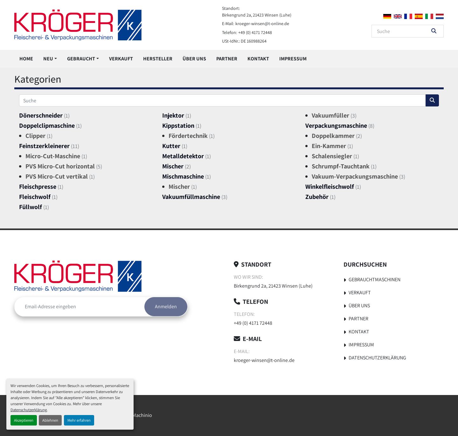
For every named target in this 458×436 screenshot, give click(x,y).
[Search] (403, 31)
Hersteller (157, 58)
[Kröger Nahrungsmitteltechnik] (78, 276)
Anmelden (166, 306)
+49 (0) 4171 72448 (255, 32)
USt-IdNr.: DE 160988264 (244, 41)
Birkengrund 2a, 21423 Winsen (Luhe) (256, 15)
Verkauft (121, 58)
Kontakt (258, 58)
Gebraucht (81, 58)
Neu (48, 58)
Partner (226, 58)
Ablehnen (50, 420)
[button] (50, 59)
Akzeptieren (23, 420)
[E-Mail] (79, 306)
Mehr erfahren (79, 420)
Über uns (194, 58)
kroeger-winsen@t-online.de (262, 23)
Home (26, 58)
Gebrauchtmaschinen (374, 279)
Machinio (142, 415)
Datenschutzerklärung (28, 409)
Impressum (293, 58)
